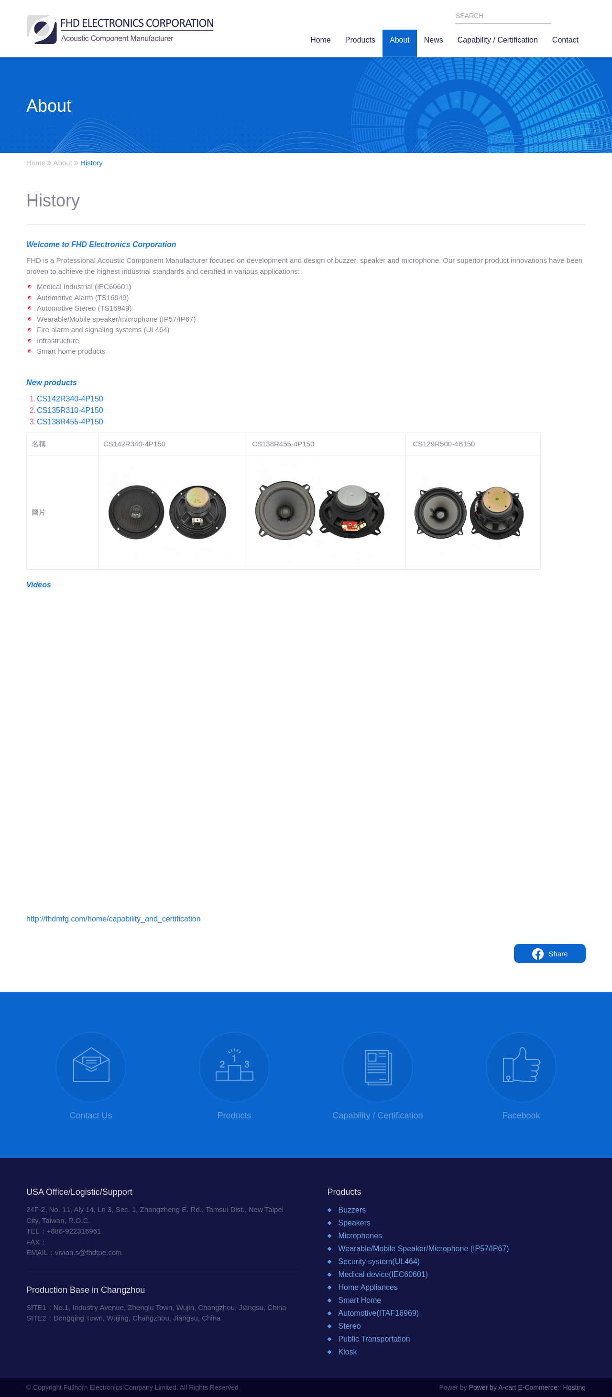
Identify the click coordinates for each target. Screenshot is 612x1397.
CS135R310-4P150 (70, 410)
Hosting (574, 1387)
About (63, 163)
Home (35, 163)
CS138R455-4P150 (70, 422)
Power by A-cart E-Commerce (513, 1387)
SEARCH (544, 16)
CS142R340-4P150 (70, 399)
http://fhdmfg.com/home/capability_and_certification (113, 919)
